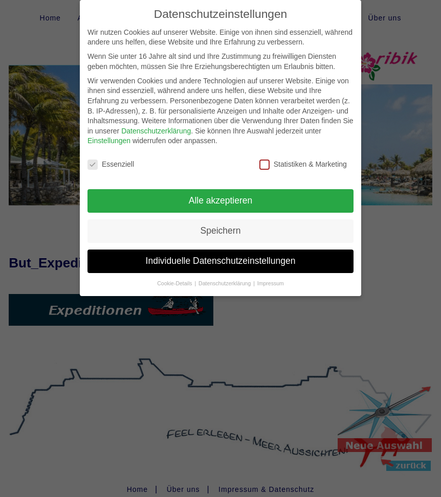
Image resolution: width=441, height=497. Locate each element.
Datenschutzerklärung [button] (225, 277)
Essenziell (110, 159)
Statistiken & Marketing (303, 159)
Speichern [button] (221, 224)
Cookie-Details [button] (175, 277)
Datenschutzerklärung (156, 125)
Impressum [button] (270, 277)
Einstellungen (108, 135)
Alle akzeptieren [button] (221, 194)
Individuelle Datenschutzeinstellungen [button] (221, 255)
